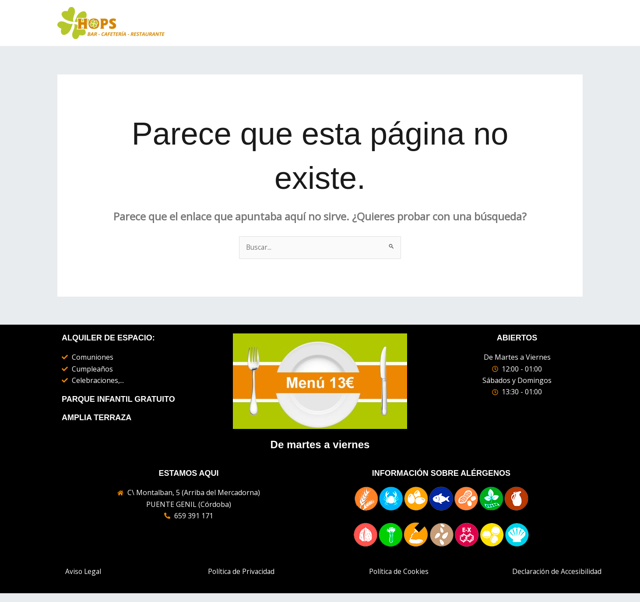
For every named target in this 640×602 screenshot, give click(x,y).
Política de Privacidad (241, 572)
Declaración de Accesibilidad (556, 572)
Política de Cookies (398, 572)
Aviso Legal (83, 572)
